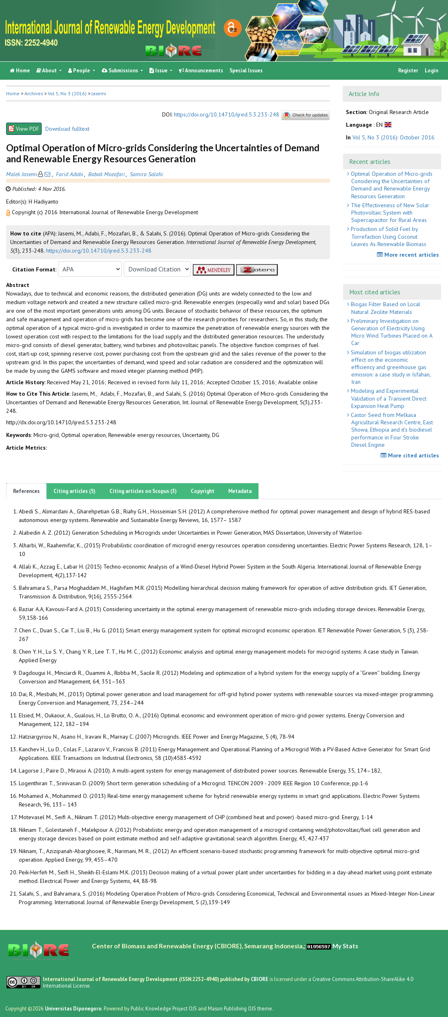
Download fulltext (67, 128)
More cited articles (411, 455)
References (26, 491)
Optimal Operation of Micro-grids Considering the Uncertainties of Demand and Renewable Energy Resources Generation (390, 185)
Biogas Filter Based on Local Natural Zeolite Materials (384, 307)
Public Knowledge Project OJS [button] (164, 1008)
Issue (159, 70)
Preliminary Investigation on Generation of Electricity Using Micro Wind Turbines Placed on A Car (390, 332)
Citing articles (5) (74, 491)
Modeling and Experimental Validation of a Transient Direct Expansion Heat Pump (387, 398)
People (79, 70)
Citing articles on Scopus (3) (143, 491)
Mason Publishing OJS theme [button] (240, 1008)
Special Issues (246, 70)
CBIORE (260, 979)
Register (408, 70)
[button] (9, 212)
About (47, 70)
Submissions (120, 70)
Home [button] (13, 93)
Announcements (201, 70)
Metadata (240, 491)
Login (431, 70)
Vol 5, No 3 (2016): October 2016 (393, 137)
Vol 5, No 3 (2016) (67, 93)
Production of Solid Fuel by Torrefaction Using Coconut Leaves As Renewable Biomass (387, 236)
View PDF (24, 128)
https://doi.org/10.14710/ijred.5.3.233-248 (226, 115)
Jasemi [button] (98, 93)
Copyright (202, 491)
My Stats (345, 946)
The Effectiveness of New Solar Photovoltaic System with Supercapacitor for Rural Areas (389, 213)
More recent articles (409, 254)
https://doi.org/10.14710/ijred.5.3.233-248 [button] (99, 250)
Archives (34, 93)
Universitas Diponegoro (73, 1008)
